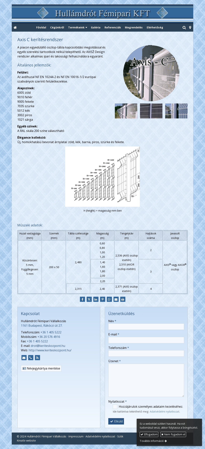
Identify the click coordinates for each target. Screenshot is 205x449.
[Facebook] (82, 299)
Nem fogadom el (173, 434)
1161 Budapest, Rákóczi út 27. (41, 325)
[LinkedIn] (96, 299)
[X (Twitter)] (89, 299)
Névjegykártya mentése (41, 368)
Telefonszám (118, 348)
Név (112, 321)
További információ (152, 441)
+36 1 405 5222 (51, 332)
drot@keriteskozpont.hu (48, 346)
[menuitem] (41, 27)
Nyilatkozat (117, 401)
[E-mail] (116, 299)
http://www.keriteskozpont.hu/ (50, 350)
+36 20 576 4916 (49, 337)
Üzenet (114, 361)
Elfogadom (149, 434)
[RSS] (37, 358)
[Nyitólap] (102, 14)
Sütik (120, 436)
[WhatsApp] (109, 299)
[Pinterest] (102, 299)
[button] (190, 27)
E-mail (113, 334)
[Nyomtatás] (123, 299)
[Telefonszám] (31, 358)
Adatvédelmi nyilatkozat (164, 411)
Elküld (116, 421)
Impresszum (75, 436)
